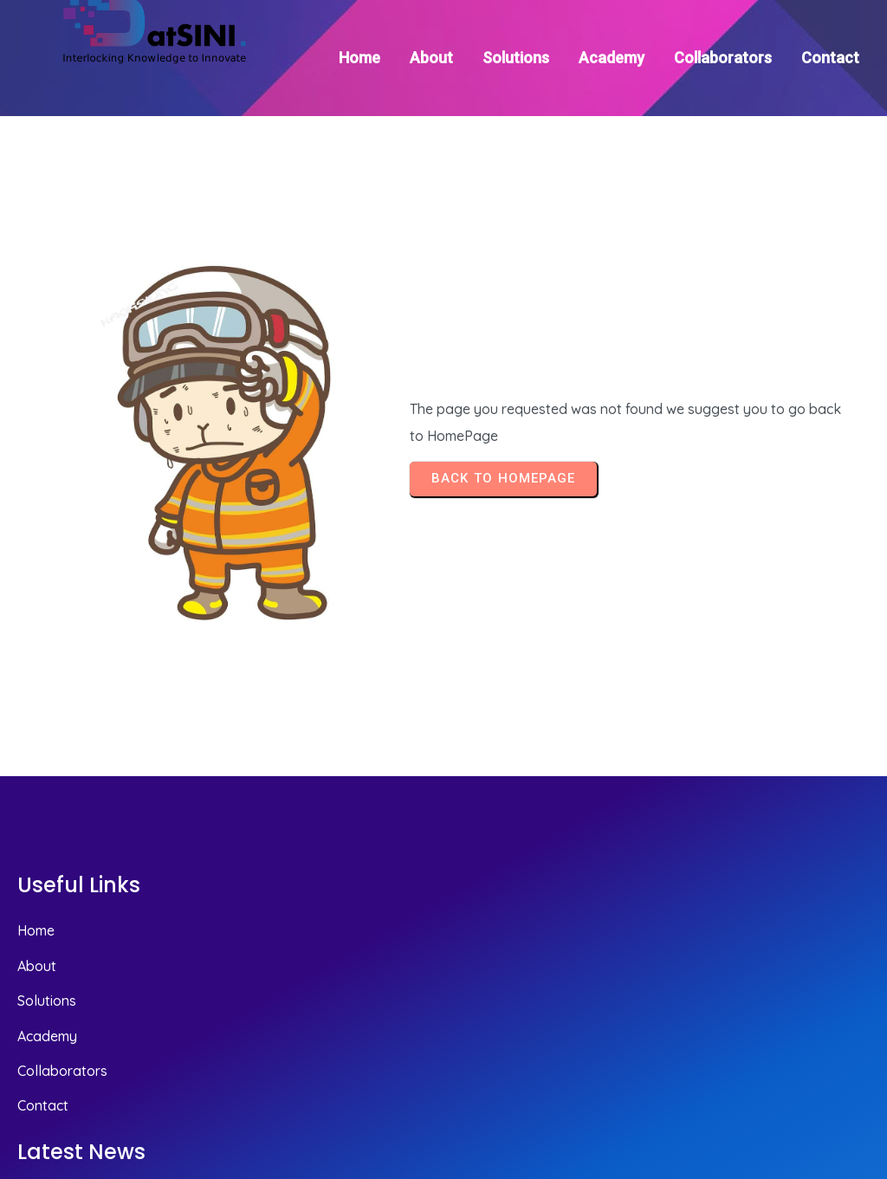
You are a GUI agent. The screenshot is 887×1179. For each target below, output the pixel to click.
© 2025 (845, 1073)
